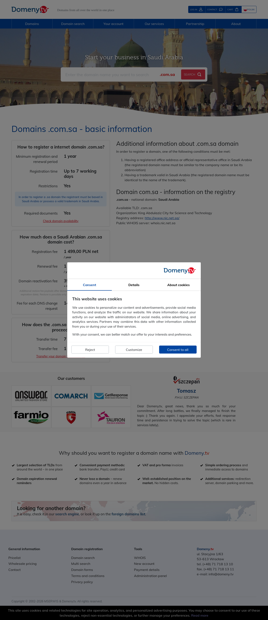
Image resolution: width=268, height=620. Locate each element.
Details (133, 285)
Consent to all (177, 349)
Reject (90, 349)
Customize (134, 349)
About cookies (178, 285)
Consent (89, 285)
